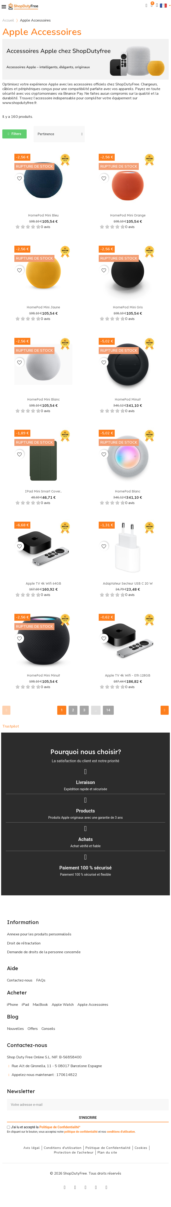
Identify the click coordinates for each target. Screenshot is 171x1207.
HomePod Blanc (127, 491)
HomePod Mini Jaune (43, 307)
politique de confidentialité (81, 1131)
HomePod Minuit (128, 399)
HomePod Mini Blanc (43, 399)
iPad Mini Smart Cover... (43, 491)
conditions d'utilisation (121, 1131)
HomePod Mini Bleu (43, 215)
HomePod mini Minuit (43, 675)
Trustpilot (10, 726)
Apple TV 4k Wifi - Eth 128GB (127, 675)
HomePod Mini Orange (128, 215)
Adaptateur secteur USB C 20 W (128, 583)
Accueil (8, 20)
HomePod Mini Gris (128, 307)
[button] (146, 5)
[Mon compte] (157, 5)
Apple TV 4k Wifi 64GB (43, 583)
